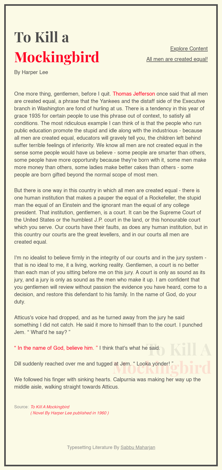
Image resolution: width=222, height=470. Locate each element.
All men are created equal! (177, 59)
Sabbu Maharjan (138, 447)
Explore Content (189, 49)
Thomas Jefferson (134, 94)
